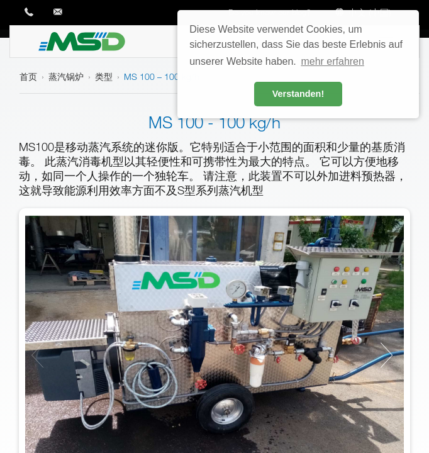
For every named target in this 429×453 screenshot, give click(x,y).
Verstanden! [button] (298, 94)
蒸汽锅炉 (66, 76)
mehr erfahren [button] (332, 61)
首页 (28, 76)
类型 (104, 76)
